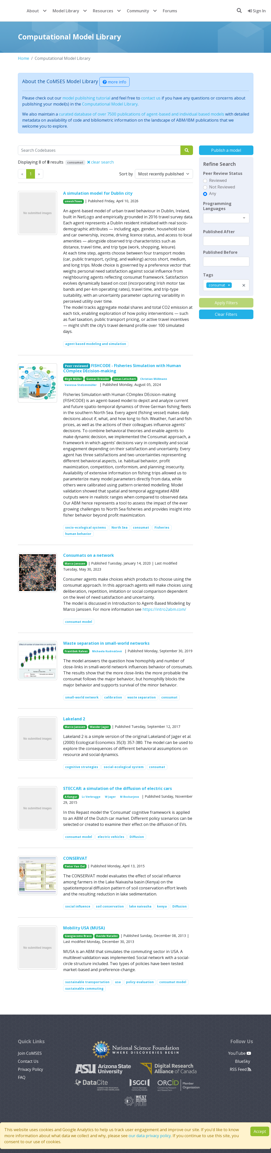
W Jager (110, 796)
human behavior (78, 534)
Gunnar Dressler (97, 379)
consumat (141, 527)
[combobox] (226, 218)
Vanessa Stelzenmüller (81, 385)
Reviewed (218, 180)
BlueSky (243, 1061)
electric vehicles (111, 837)
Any (212, 193)
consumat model (78, 622)
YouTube (239, 1053)
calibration (113, 697)
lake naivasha (140, 906)
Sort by (126, 174)
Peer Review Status (222, 173)
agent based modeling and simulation (95, 344)
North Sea (119, 527)
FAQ (21, 1077)
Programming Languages (217, 206)
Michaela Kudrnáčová (107, 651)
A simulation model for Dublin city (97, 193)
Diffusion (137, 837)
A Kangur (71, 796)
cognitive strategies (81, 767)
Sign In (257, 11)
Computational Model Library (110, 104)
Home (23, 58)
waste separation (141, 697)
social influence (77, 906)
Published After (219, 231)
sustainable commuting (84, 988)
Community (138, 11)
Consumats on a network (88, 555)
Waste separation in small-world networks (106, 643)
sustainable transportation (87, 982)
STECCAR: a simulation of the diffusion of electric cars (117, 788)
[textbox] (226, 241)
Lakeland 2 (74, 719)
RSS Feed (240, 1069)
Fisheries (161, 527)
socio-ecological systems (85, 527)
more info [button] (114, 82)
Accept (260, 1131)
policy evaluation (140, 982)
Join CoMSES (30, 1053)
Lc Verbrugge (91, 796)
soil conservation (110, 906)
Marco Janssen (75, 563)
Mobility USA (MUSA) (84, 928)
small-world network (82, 697)
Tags (208, 274)
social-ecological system (124, 767)
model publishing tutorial (86, 98)
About (33, 11)
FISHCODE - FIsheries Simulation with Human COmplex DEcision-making (122, 368)
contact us (151, 98)
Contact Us (28, 1061)
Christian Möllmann (153, 379)
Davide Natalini (107, 936)
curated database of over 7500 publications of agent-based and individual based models (141, 114)
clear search (100, 162)
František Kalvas (76, 651)
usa (118, 982)
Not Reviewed (222, 186)
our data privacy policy (150, 1135)
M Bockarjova (129, 796)
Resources (103, 11)
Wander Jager (99, 727)
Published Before (220, 252)
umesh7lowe (73, 201)
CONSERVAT (75, 858)
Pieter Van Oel (75, 866)
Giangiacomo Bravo (78, 936)
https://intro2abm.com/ (164, 609)
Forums (170, 11)
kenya (162, 906)
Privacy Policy (30, 1069)
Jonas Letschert (125, 379)
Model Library (66, 11)
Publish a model (226, 150)
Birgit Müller (73, 379)
